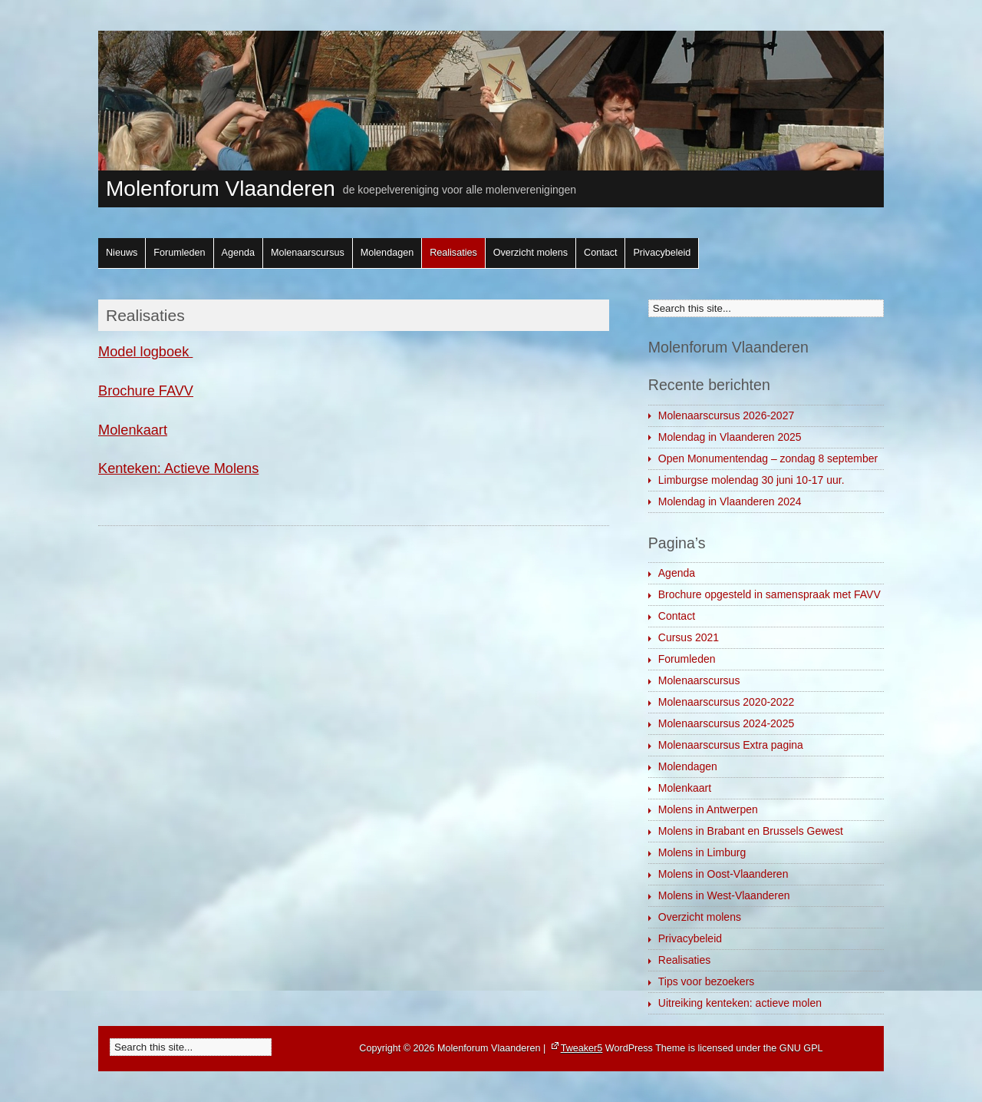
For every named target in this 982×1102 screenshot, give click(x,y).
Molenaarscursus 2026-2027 (726, 415)
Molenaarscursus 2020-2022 (726, 702)
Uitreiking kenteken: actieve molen (740, 1003)
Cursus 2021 (688, 637)
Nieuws (121, 252)
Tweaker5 (582, 1048)
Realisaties (453, 252)
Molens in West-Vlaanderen (724, 895)
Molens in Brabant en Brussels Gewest (750, 831)
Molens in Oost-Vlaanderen (723, 874)
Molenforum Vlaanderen (220, 188)
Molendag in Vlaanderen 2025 (730, 437)
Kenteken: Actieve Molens (178, 468)
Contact (600, 252)
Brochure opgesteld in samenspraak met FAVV (769, 594)
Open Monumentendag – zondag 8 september (768, 458)
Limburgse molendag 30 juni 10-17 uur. (751, 480)
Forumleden (179, 252)
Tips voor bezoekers (706, 981)
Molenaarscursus (307, 252)
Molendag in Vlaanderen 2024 (730, 501)
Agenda (238, 252)
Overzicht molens (530, 252)
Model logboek (145, 351)
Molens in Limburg (702, 852)
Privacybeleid (661, 252)
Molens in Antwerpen (708, 809)
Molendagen (387, 252)
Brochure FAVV (145, 391)
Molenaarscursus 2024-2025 (726, 723)
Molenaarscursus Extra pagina (730, 745)
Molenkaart (132, 430)
